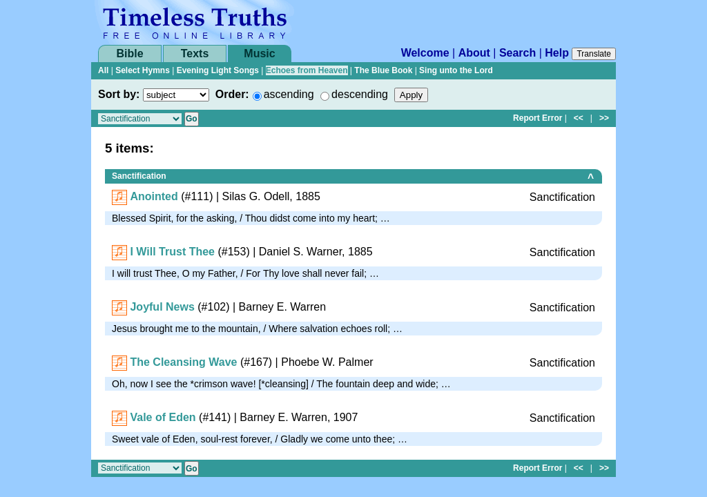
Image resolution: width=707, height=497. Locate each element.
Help (557, 53)
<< (578, 118)
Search (517, 53)
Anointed (153, 196)
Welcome (425, 53)
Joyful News (162, 307)
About (474, 53)
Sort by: (118, 94)
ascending (289, 94)
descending (359, 94)
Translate (594, 54)
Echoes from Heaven (307, 70)
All (103, 70)
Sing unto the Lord (456, 70)
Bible (129, 53)
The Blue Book (383, 70)
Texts (195, 53)
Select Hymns (142, 70)
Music (259, 53)
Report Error (537, 118)
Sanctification (139, 176)
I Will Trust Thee (172, 251)
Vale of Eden (162, 417)
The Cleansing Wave (183, 362)
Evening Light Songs (218, 70)
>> (604, 118)
